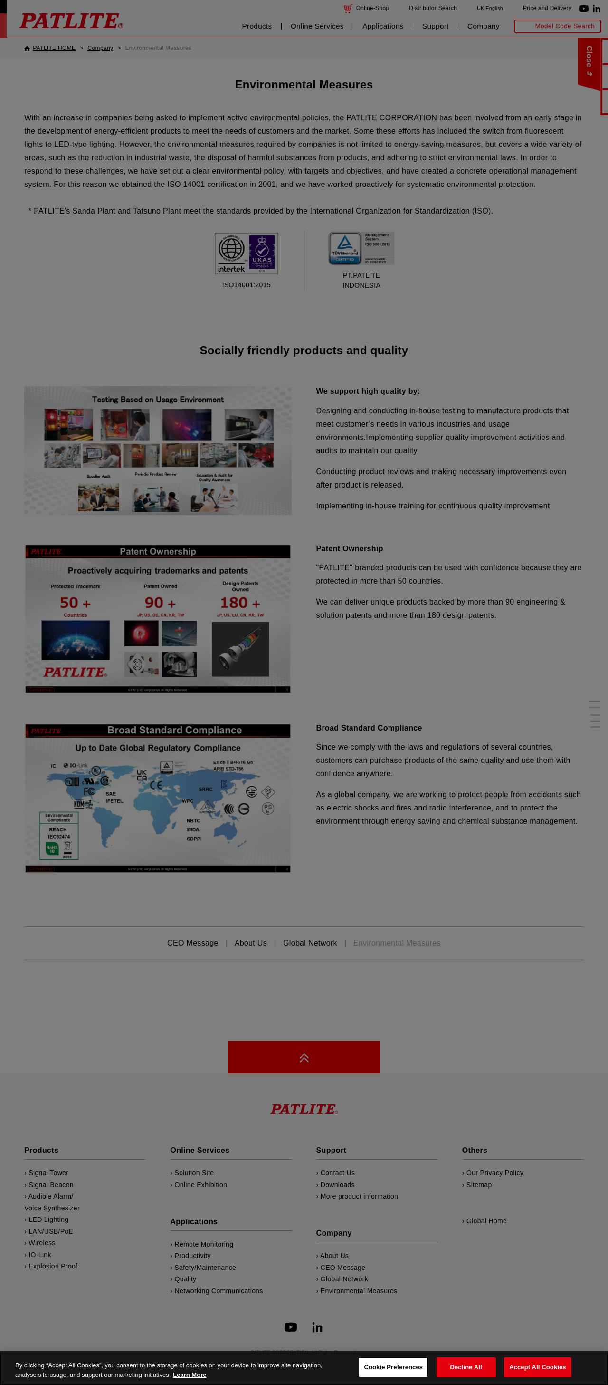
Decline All (466, 1367)
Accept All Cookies (537, 1367)
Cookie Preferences (393, 1367)
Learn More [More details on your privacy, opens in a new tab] (189, 1374)
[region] (304, 1368)
